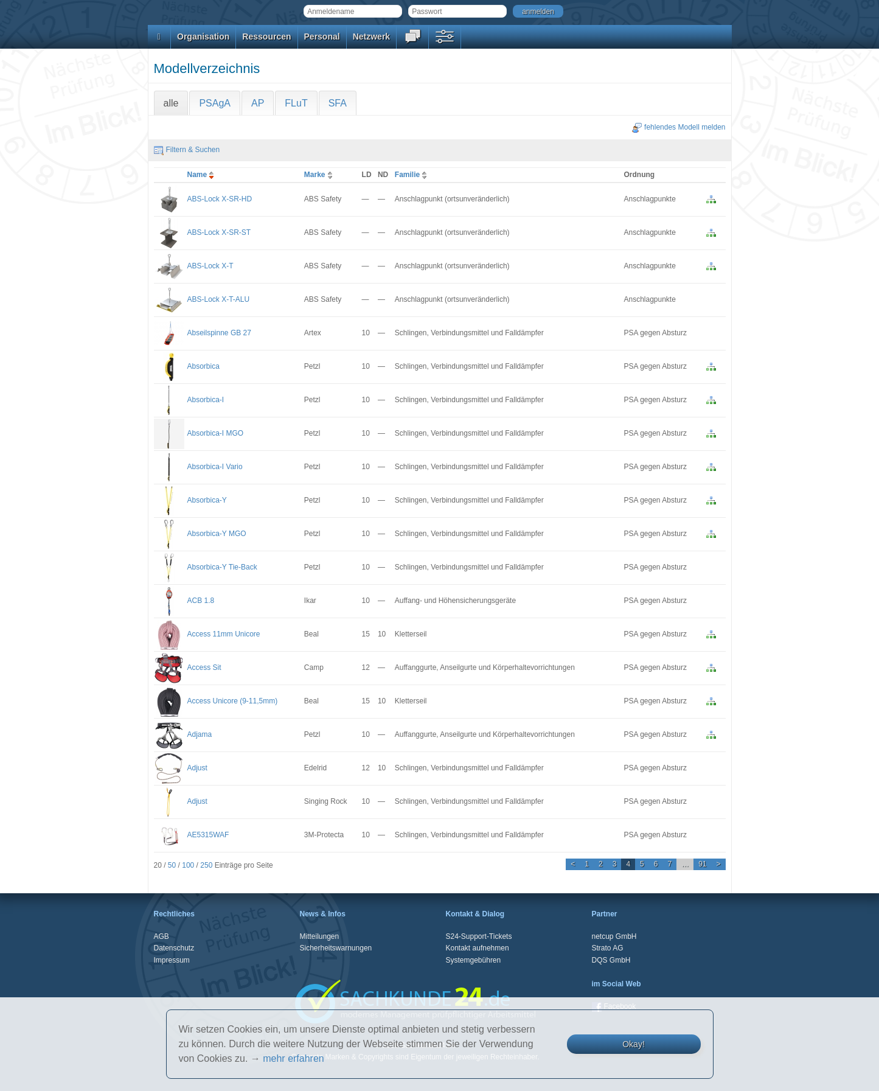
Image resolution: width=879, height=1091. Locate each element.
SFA (337, 103)
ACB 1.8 (201, 600)
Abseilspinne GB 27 (219, 333)
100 (188, 865)
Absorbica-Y (207, 500)
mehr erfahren (293, 1058)
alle (171, 103)
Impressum (172, 960)
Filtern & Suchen (187, 149)
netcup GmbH (614, 936)
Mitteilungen (319, 936)
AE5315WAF (208, 835)
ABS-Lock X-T (210, 266)
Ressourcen (266, 36)
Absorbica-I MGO (215, 433)
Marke (319, 174)
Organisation (203, 36)
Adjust (197, 768)
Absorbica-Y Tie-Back (222, 567)
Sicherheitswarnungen (336, 948)
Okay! (633, 1044)
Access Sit (204, 667)
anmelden (538, 11)
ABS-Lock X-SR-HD (219, 199)
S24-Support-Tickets (479, 936)
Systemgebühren (473, 960)
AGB (161, 936)
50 (172, 865)
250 (206, 865)
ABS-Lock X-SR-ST (219, 232)
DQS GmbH (611, 960)
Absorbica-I (205, 400)
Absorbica (203, 366)
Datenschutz (174, 948)
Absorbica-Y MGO (216, 533)
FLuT (296, 103)
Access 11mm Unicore (223, 634)
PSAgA (215, 103)
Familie (412, 174)
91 (702, 864)
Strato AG (608, 948)
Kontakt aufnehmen (477, 948)
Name (202, 174)
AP (257, 103)
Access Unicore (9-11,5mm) (232, 701)
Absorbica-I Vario (215, 466)
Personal (322, 36)
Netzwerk (371, 36)
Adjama (199, 734)
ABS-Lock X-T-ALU (218, 299)
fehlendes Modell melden (678, 127)
